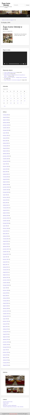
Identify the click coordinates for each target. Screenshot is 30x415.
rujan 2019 (5, 318)
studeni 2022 (6, 220)
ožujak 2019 (5, 334)
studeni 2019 (6, 313)
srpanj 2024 (5, 169)
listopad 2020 (6, 285)
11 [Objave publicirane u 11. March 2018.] (24, 96)
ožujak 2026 (5, 117)
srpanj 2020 (5, 293)
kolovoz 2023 (6, 197)
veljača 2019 (5, 336)
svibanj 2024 (5, 174)
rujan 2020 (5, 287)
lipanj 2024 (5, 171)
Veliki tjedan (6, 73)
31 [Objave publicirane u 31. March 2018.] (21, 103)
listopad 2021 (6, 254)
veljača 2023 (5, 212)
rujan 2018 (5, 349)
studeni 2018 (6, 344)
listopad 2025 (6, 130)
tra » (5, 106)
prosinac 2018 (6, 342)
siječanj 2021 (6, 277)
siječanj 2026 (6, 122)
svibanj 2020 (5, 298)
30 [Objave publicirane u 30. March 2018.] (17, 103)
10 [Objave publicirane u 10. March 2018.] (21, 96)
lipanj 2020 (5, 295)
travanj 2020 (5, 300)
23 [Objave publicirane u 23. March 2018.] (17, 100)
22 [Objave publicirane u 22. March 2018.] (14, 100)
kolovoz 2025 (6, 135)
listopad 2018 (6, 347)
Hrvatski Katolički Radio (8, 401)
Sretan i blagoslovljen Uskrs (9, 72)
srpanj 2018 (5, 354)
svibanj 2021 (5, 267)
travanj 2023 (5, 207)
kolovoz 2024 (6, 166)
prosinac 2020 (6, 280)
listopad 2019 (6, 316)
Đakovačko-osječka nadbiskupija (9, 405)
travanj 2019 (5, 331)
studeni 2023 (6, 189)
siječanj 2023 (6, 215)
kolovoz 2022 (6, 228)
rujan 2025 (5, 132)
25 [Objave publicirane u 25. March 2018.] (24, 100)
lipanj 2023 (5, 202)
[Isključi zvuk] (23, 63)
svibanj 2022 (5, 236)
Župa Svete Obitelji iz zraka (12, 28)
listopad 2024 (6, 161)
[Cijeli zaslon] (25, 63)
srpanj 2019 (5, 324)
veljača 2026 (5, 120)
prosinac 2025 (6, 125)
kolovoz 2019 (6, 321)
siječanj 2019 (6, 339)
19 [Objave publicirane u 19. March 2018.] (4, 100)
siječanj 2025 (6, 153)
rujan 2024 (5, 163)
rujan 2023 (5, 194)
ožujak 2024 (5, 179)
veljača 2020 (5, 305)
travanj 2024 (5, 176)
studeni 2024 (6, 158)
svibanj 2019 (5, 329)
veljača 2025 (5, 151)
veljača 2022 (5, 243)
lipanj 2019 (5, 326)
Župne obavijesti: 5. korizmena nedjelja (12, 80)
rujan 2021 (5, 256)
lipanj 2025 (5, 140)
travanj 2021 (5, 269)
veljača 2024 (5, 181)
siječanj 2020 (6, 308)
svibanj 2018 (5, 360)
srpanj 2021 (5, 262)
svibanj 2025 (5, 143)
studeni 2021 (6, 251)
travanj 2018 (5, 362)
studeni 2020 (6, 282)
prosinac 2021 (6, 249)
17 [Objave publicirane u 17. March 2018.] (21, 98)
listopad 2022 (6, 223)
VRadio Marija (6, 403)
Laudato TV (5, 404)
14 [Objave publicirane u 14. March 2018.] (10, 98)
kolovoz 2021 (6, 259)
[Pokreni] (4, 63)
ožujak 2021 (5, 272)
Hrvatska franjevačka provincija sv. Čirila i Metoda (13, 406)
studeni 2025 (6, 127)
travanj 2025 (5, 145)
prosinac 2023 (6, 187)
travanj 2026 (5, 114)
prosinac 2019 (6, 311)
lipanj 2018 (5, 357)
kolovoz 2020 (6, 290)
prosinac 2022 (6, 218)
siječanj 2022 (6, 246)
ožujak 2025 (5, 148)
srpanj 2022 (5, 231)
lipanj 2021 (5, 264)
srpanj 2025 (5, 138)
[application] (15, 58)
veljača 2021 (5, 274)
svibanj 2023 (5, 205)
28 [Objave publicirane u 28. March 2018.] (10, 103)
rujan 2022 (5, 225)
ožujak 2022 (5, 241)
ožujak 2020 (5, 303)
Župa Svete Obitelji (6, 4)
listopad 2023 (6, 192)
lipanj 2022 (5, 233)
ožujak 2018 (5, 365)
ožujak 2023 (5, 210)
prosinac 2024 (6, 156)
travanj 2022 (5, 238)
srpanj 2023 (5, 200)
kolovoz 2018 (6, 352)
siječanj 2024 (6, 184)
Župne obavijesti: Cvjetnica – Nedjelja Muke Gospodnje (15, 77)
